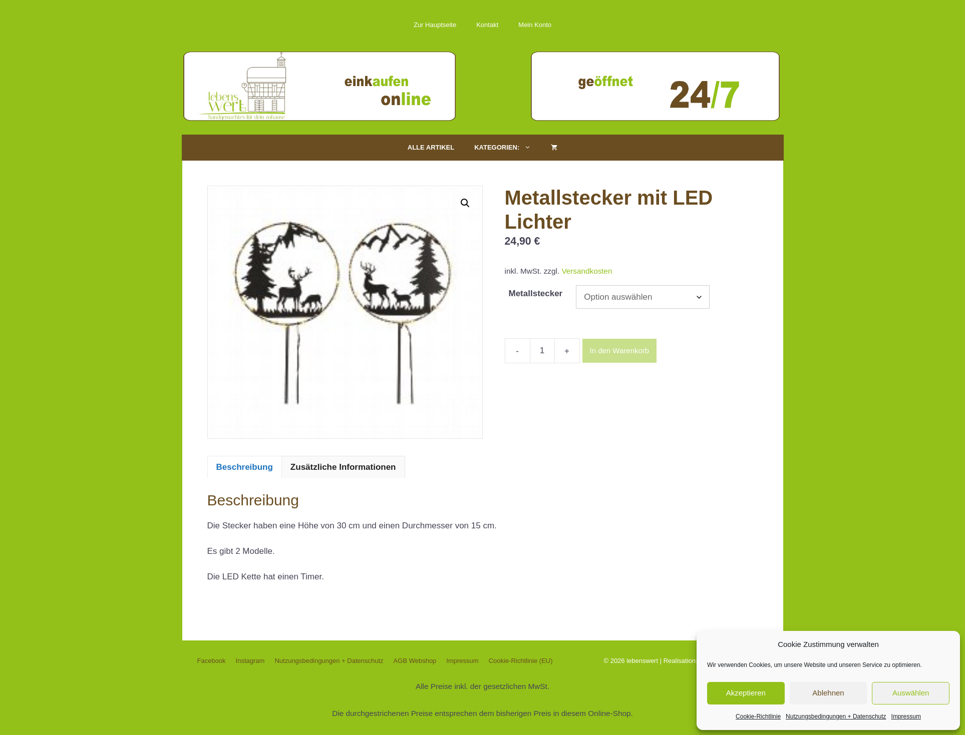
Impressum (906, 716)
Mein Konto (534, 25)
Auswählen (910, 692)
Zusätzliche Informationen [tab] (343, 467)
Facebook (211, 660)
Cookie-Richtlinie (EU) (521, 660)
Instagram (250, 660)
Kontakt (487, 25)
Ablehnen (828, 692)
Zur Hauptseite (435, 25)
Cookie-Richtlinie (758, 716)
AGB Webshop (415, 660)
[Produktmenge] (542, 350)
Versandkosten (586, 271)
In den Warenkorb (620, 350)
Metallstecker (536, 293)
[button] (465, 203)
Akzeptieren (746, 692)
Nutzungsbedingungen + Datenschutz (836, 716)
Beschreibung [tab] (244, 467)
